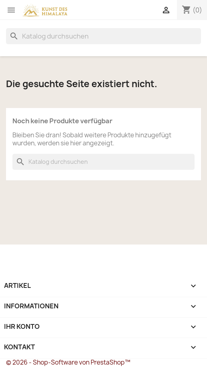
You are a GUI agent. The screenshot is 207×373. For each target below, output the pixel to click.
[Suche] (103, 36)
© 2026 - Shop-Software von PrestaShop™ (68, 362)
